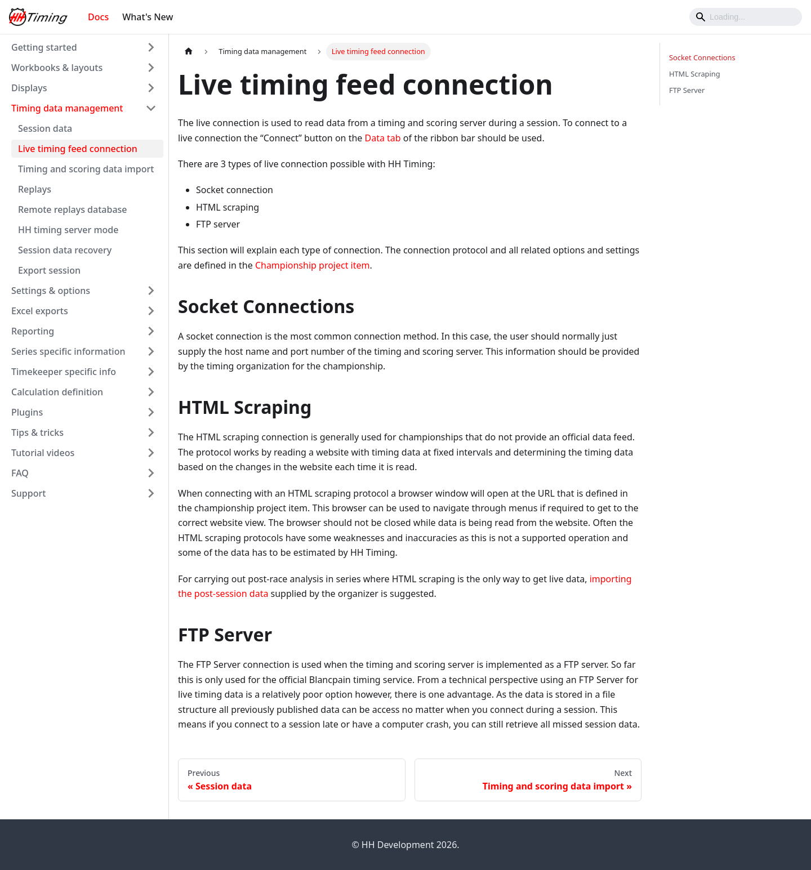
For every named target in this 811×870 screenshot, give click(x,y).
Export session (49, 270)
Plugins (27, 412)
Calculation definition (57, 392)
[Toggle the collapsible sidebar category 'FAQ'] (151, 473)
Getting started (44, 47)
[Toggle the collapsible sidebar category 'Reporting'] (151, 331)
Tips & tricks (37, 432)
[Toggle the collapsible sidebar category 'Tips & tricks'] (151, 432)
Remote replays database (72, 209)
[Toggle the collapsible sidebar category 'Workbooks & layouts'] (151, 68)
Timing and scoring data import (86, 169)
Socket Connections (702, 57)
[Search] (745, 17)
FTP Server (687, 90)
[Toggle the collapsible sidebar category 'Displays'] (151, 88)
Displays (29, 88)
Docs (98, 17)
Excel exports (39, 311)
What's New (147, 17)
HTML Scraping (694, 74)
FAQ (20, 473)
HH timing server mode (68, 230)
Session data (45, 128)
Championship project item (312, 265)
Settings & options (50, 290)
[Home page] (188, 51)
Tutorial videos (42, 453)
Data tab (383, 138)
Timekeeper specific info (63, 371)
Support (28, 493)
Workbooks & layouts (57, 67)
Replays (34, 189)
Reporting (32, 331)
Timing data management (67, 108)
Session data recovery (65, 250)
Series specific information (68, 351)
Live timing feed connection (77, 148)
